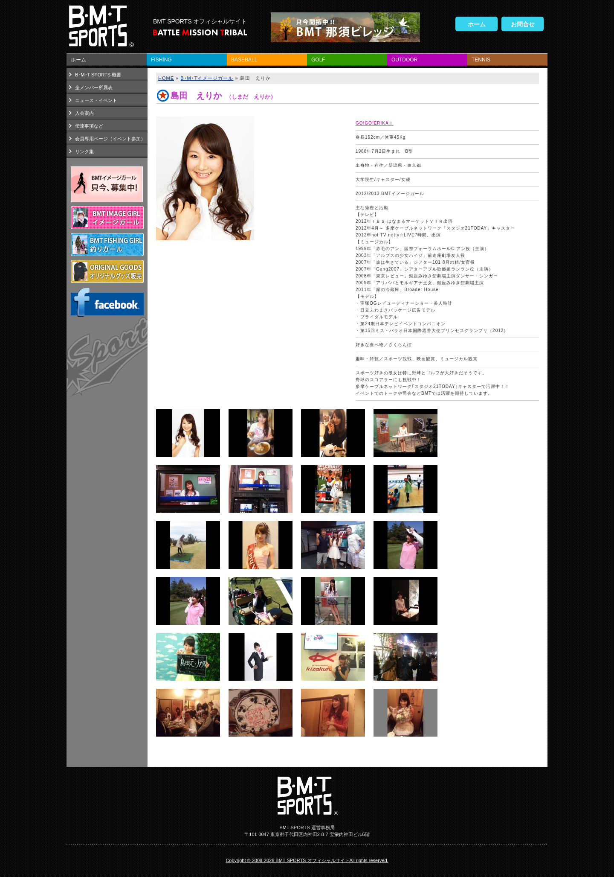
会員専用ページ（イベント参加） (110, 138)
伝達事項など (89, 125)
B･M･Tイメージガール (206, 78)
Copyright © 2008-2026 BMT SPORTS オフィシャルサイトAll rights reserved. (307, 860)
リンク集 (84, 151)
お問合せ (523, 24)
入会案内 (84, 113)
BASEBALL (244, 60)
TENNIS (481, 60)
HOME (166, 78)
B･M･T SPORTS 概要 (98, 74)
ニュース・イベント (96, 100)
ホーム (477, 24)
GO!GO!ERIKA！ (375, 123)
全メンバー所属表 (94, 87)
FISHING (161, 60)
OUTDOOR (404, 60)
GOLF (318, 60)
